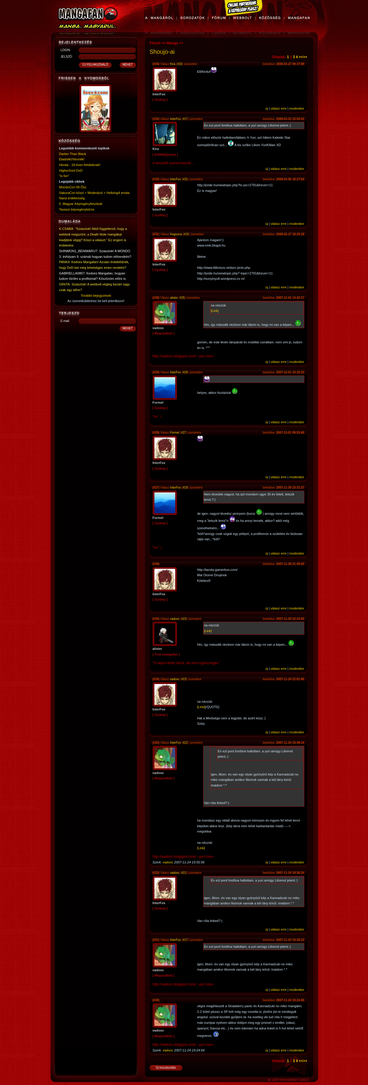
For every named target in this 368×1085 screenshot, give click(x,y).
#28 (185, 372)
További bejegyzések (96, 295)
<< (301, 57)
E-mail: (65, 321)
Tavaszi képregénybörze (77, 209)
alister (174, 297)
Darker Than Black (72, 154)
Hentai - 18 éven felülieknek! (80, 165)
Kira (172, 64)
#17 (185, 119)
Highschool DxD (71, 170)
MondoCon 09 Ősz (73, 187)
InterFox (175, 119)
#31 (185, 179)
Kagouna (176, 234)
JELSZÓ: (67, 56)
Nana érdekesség (72, 198)
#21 (184, 872)
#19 (185, 487)
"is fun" (64, 176)
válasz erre (279, 108)
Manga (172, 43)
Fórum (155, 43)
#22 (185, 742)
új (266, 108)
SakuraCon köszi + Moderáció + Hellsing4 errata (94, 193)
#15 (186, 234)
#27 (183, 432)
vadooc (174, 618)
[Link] (215, 310)
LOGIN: (66, 50)
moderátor (296, 108)
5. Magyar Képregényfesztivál (80, 204)
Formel (174, 432)
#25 (182, 297)
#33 (179, 64)
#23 (184, 618)
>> (305, 57)
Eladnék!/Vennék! (72, 159)
